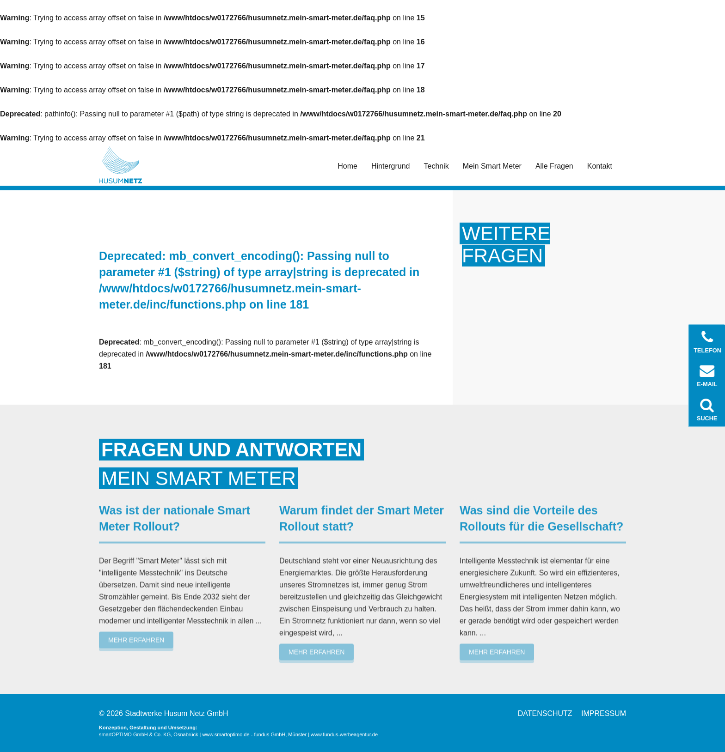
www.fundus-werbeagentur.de (344, 734)
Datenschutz (545, 713)
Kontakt (599, 166)
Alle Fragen (554, 166)
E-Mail (707, 376)
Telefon (708, 342)
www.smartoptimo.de (226, 734)
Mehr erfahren (136, 638)
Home (347, 166)
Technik (436, 166)
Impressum (603, 713)
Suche (707, 410)
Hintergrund (390, 166)
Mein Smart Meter (492, 166)
